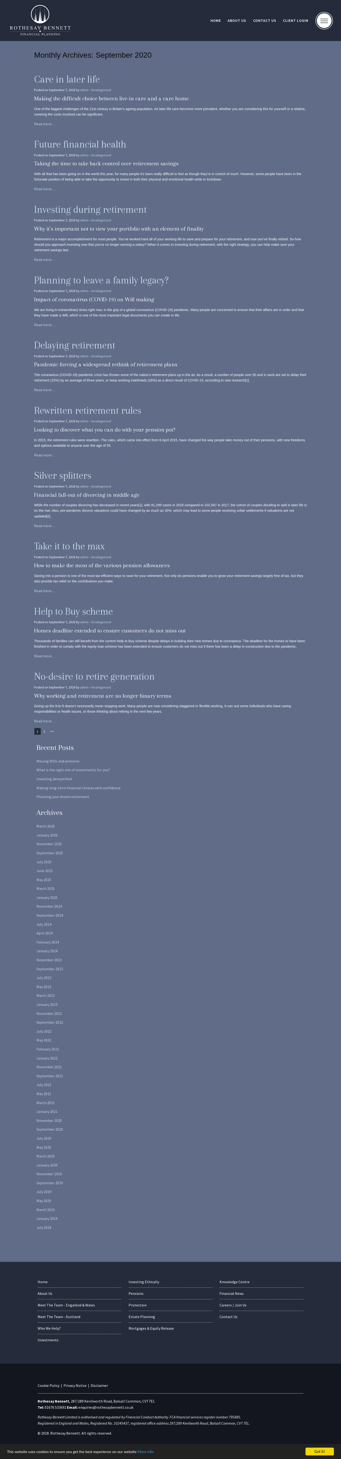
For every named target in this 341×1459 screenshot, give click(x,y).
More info (146, 1451)
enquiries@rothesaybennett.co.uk (105, 1407)
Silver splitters (62, 475)
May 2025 (43, 879)
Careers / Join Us (233, 1305)
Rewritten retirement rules (87, 410)
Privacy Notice (75, 1385)
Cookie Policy (48, 1385)
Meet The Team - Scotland (59, 1316)
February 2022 (47, 1049)
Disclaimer (99, 1385)
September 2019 (49, 1182)
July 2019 (43, 1191)
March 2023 (45, 995)
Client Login (295, 20)
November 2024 (49, 906)
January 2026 (47, 835)
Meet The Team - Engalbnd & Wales (66, 1305)
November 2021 (49, 1066)
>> (52, 731)
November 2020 (49, 1120)
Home (216, 20)
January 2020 (47, 1165)
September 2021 (49, 1075)
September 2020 (49, 1129)
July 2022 (43, 1031)
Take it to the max (69, 546)
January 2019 (47, 1218)
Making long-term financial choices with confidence (78, 787)
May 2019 (43, 1200)
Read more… (44, 123)
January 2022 (47, 1058)
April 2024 (44, 933)
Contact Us (264, 20)
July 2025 (43, 862)
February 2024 (47, 942)
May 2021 (43, 1093)
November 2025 (49, 843)
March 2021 (45, 1102)
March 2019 (45, 1209)
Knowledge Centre (235, 1281)
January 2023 (47, 1004)
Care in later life (67, 79)
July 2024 (43, 924)
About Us (237, 20)
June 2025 (44, 870)
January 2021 (47, 1111)
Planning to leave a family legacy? (101, 280)
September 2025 (49, 852)
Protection (138, 1305)
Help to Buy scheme (73, 611)
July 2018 (43, 1227)
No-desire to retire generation (94, 676)
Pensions (136, 1293)
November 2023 (49, 959)
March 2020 (45, 1156)
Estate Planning (142, 1316)
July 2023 (43, 977)
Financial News (232, 1293)
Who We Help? (49, 1328)
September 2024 (49, 915)
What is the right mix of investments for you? (73, 769)
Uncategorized (101, 90)
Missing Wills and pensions (58, 761)
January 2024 (47, 950)
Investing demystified (54, 778)
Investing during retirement (90, 209)
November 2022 (49, 1013)
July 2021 (43, 1084)
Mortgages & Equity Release (151, 1328)
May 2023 (43, 986)
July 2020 (43, 1138)
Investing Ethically (144, 1281)
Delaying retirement (74, 345)
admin (84, 90)
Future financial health (80, 144)
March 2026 (45, 826)
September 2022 (49, 1022)
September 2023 (49, 968)
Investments (48, 1340)
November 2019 (49, 1173)
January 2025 (47, 897)
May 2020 (43, 1147)
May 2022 (43, 1040)
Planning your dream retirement (62, 796)
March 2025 (45, 888)
